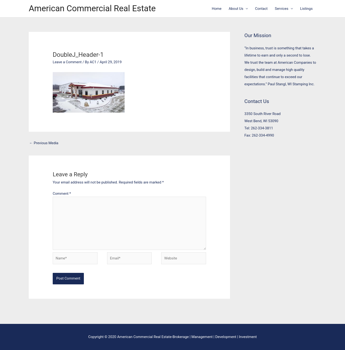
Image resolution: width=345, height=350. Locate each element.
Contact (261, 8)
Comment (62, 193)
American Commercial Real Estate (92, 8)
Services (281, 8)
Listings (306, 8)
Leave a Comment (67, 62)
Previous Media (43, 143)
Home (216, 8)
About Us (236, 8)
